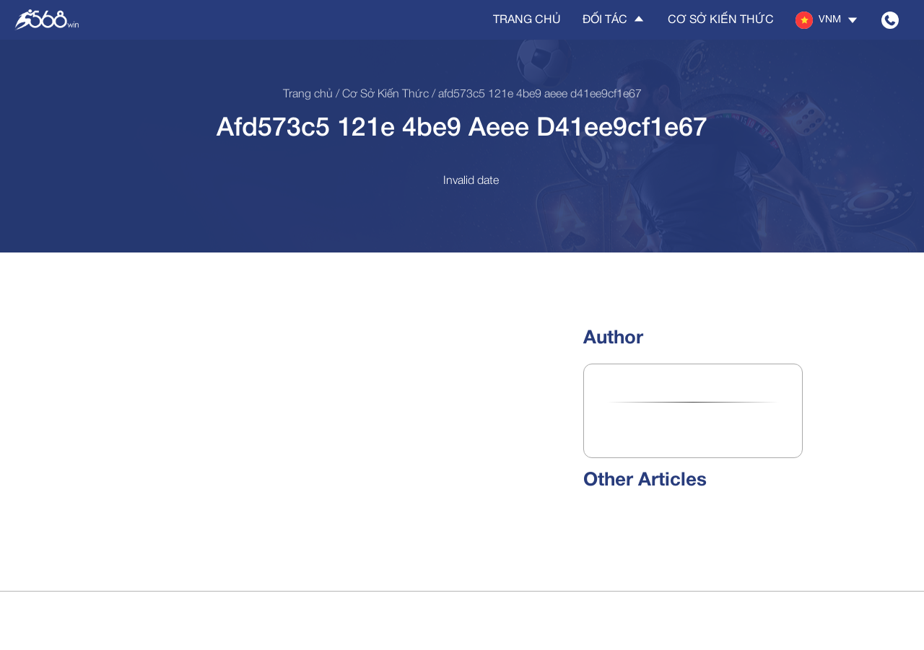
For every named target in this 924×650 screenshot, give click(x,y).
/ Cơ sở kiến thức (381, 94)
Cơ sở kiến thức (721, 20)
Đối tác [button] (614, 19)
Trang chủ (527, 20)
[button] (828, 20)
